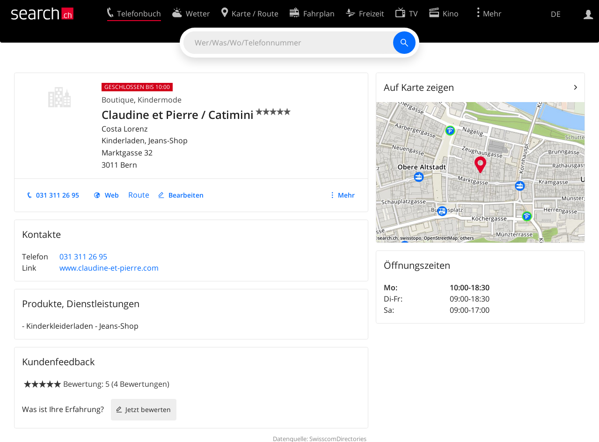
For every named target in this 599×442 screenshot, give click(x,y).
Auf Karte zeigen (419, 87)
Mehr (346, 195)
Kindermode (160, 100)
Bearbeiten (186, 195)
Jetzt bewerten (148, 409)
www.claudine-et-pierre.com (109, 268)
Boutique (118, 100)
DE (556, 14)
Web (112, 195)
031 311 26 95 (57, 195)
